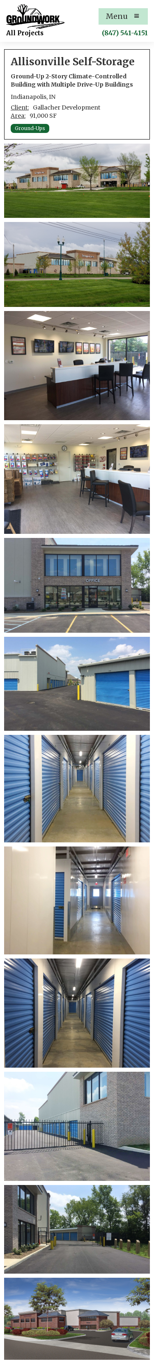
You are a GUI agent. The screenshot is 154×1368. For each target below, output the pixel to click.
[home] (35, 16)
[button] (123, 16)
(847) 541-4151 (125, 33)
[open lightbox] (77, 181)
